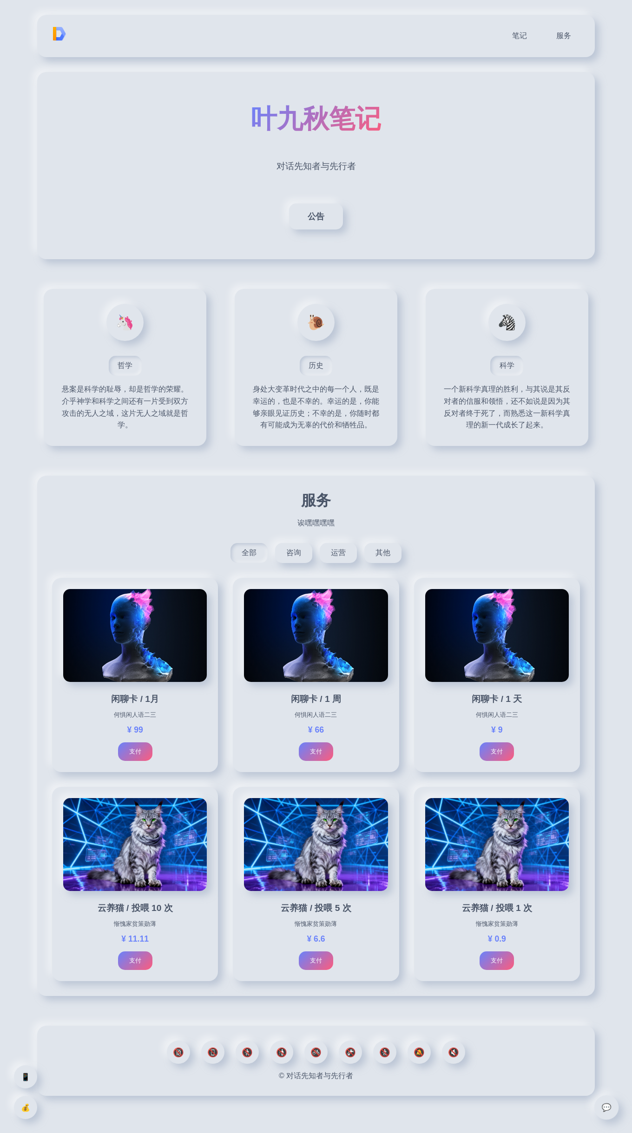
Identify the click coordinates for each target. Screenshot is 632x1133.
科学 (507, 365)
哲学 (125, 365)
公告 (316, 216)
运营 (338, 553)
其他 (382, 553)
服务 (563, 35)
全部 (249, 553)
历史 (316, 365)
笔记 (519, 35)
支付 (135, 751)
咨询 (293, 553)
